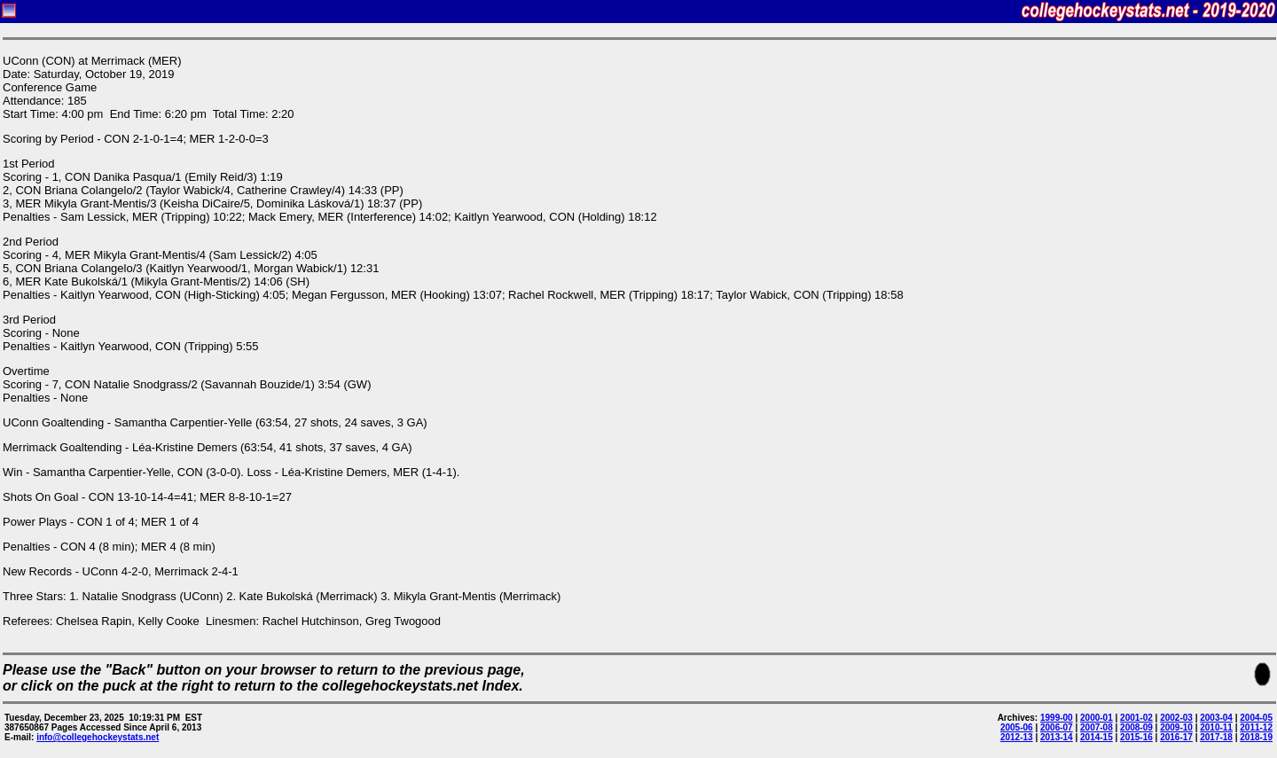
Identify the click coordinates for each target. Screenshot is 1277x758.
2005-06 (1016, 727)
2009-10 (1176, 727)
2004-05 (1256, 718)
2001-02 (1136, 718)
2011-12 (1256, 727)
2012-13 (1016, 737)
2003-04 (1216, 718)
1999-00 (1056, 718)
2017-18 (1216, 737)
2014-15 (1096, 737)
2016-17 (1176, 737)
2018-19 (1256, 737)
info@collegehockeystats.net (97, 737)
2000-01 (1096, 718)
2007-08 (1096, 727)
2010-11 (1216, 727)
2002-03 (1176, 718)
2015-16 (1136, 737)
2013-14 (1056, 737)
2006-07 (1056, 727)
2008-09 (1136, 727)
